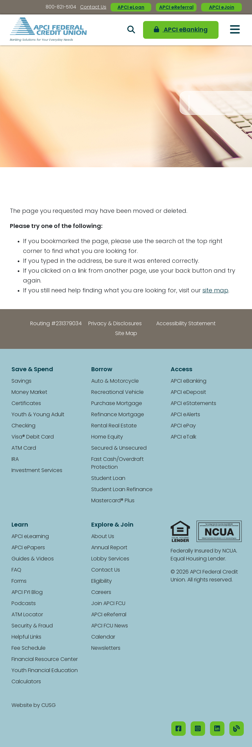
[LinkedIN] (217, 728)
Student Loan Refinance (122, 489)
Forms (19, 581)
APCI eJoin (221, 7)
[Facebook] (178, 728)
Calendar (103, 637)
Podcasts (23, 603)
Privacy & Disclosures (115, 324)
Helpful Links (26, 637)
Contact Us (93, 7)
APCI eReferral (176, 7)
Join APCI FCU (108, 603)
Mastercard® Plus (113, 501)
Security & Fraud (32, 626)
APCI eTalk (183, 437)
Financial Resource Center (44, 659)
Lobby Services (110, 559)
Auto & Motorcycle (115, 381)
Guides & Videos (32, 559)
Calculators (26, 682)
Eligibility (101, 581)
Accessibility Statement (186, 324)
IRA (15, 459)
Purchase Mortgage (116, 403)
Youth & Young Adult (37, 415)
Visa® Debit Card (32, 437)
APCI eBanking (181, 29)
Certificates (26, 403)
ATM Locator (27, 615)
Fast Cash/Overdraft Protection (117, 463)
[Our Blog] (236, 728)
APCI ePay (183, 426)
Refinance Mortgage (117, 415)
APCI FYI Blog (27, 592)
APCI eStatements (193, 403)
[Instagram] (198, 728)
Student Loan (108, 478)
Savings (21, 381)
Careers (101, 592)
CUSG (48, 705)
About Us (102, 536)
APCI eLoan (130, 7)
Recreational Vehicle (117, 392)
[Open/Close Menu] (235, 29)
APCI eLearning (30, 536)
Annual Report (109, 548)
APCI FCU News (109, 626)
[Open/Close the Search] (131, 30)
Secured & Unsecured (119, 448)
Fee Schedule (28, 648)
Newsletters (105, 648)
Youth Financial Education (44, 670)
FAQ (16, 570)
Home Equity (107, 437)
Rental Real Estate (114, 426)
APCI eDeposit (188, 392)
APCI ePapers (28, 548)
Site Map (126, 333)
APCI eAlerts (185, 415)
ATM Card (23, 448)
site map (215, 291)
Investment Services (36, 470)
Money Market (29, 392)
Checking (23, 426)
